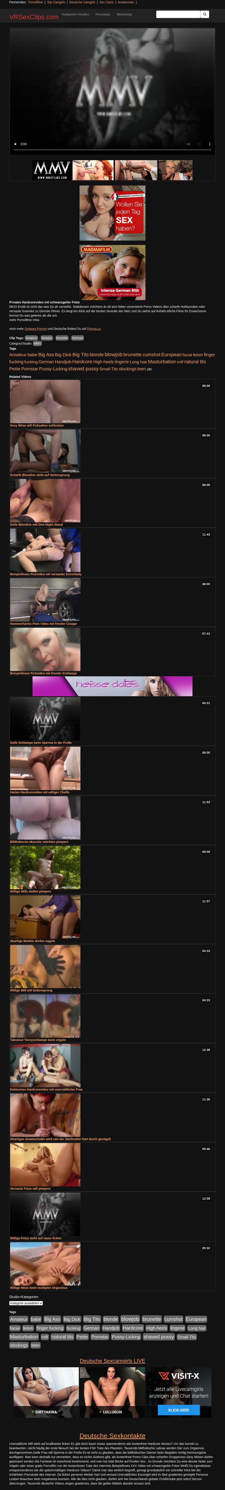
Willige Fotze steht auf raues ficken (35, 1238)
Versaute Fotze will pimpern (30, 1188)
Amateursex (126, 2)
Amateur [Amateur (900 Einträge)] (18, 354)
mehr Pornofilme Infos (24, 320)
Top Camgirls (56, 2)
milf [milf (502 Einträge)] (180, 362)
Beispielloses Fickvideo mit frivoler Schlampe (43, 673)
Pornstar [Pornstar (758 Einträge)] (29, 368)
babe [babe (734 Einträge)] (32, 354)
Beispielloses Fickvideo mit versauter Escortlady (46, 574)
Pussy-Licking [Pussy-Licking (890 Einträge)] (53, 368)
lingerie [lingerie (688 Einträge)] (122, 361)
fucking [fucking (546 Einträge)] (31, 362)
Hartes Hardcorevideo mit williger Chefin (39, 792)
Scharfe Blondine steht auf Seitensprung (40, 475)
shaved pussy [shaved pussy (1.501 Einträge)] (83, 368)
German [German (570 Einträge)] (46, 361)
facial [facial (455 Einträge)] (187, 355)
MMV (37, 343)
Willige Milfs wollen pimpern (30, 891)
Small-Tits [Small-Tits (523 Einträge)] (108, 369)
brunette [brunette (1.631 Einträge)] (132, 354)
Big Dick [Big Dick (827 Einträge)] (63, 354)
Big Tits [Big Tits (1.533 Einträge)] (81, 354)
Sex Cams (107, 2)
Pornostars (103, 14)
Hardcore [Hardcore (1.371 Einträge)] (82, 361)
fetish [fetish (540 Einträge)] (198, 355)
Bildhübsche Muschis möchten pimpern (39, 842)
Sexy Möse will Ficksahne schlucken (37, 425)
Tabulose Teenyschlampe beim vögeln (38, 1040)
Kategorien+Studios (75, 14)
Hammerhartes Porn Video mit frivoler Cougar (43, 623)
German (77, 338)
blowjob (47, 338)
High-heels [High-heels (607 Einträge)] (103, 361)
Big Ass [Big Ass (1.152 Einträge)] (46, 354)
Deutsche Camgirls (82, 2)
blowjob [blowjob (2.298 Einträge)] (113, 354)
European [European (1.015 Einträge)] (171, 354)
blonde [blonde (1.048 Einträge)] (97, 354)
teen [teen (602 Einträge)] (141, 368)
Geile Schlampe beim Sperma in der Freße (41, 742)
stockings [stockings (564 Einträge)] (128, 368)
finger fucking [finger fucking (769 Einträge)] (50, 1328)
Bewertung (124, 14)
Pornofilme (35, 2)
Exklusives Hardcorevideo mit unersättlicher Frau (46, 1089)
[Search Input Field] (178, 14)
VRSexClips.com (34, 16)
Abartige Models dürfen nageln (32, 941)
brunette (62, 338)
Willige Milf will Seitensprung (31, 990)
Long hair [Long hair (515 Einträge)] (138, 362)
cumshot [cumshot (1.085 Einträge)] (151, 354)
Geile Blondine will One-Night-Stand (36, 524)
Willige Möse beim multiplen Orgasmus (38, 1288)
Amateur (31, 338)
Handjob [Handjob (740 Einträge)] (63, 361)
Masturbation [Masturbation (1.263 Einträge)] (162, 361)
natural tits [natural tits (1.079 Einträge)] (195, 361)
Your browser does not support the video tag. (112, 91)
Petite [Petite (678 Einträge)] (14, 368)
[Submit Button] (204, 14)
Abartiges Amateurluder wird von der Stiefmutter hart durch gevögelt (60, 1139)
